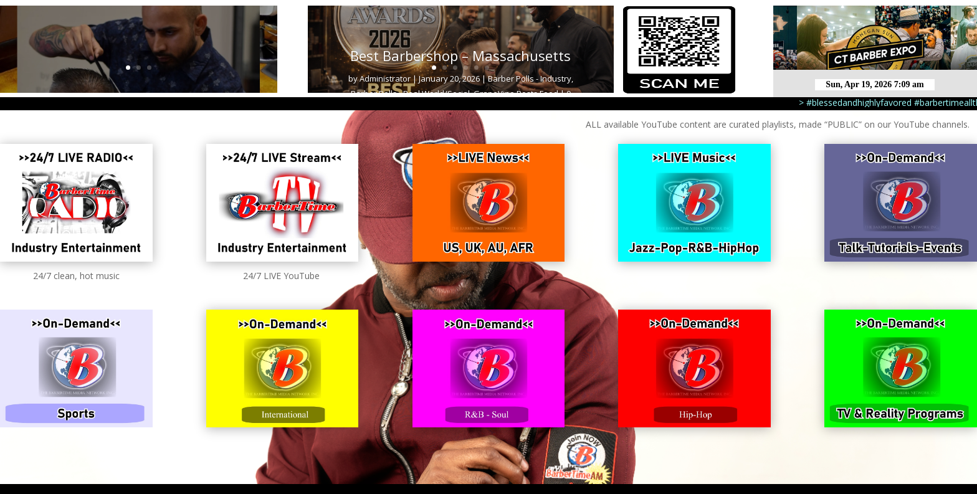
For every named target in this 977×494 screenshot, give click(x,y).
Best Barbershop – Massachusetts (460, 55)
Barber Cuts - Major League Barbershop (111, 89)
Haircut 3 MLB (139, 51)
